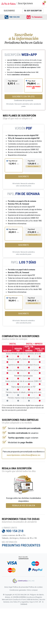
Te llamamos (34, 17)
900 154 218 (12, 17)
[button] (43, 4)
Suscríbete (23, 176)
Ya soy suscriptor (33, 10)
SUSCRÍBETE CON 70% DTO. (23, 96)
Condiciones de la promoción (23, 100)
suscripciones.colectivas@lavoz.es (23, 455)
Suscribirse (9, 10)
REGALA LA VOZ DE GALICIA (23, 505)
